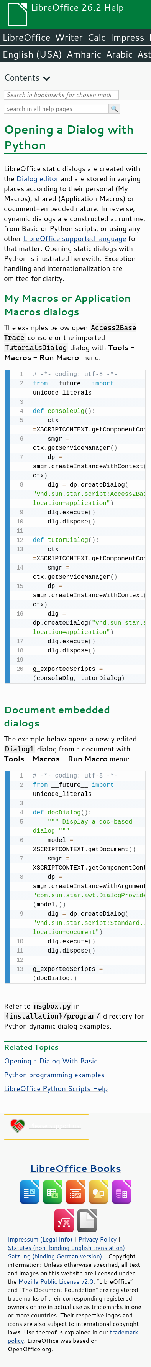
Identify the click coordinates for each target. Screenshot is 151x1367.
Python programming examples (54, 1073)
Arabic (119, 54)
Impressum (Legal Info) (40, 1237)
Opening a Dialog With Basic (50, 1059)
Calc (96, 37)
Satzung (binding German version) (55, 1254)
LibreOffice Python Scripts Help (56, 1087)
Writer (68, 37)
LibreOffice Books (75, 1166)
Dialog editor (37, 178)
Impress (127, 37)
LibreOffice (26, 37)
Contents (21, 77)
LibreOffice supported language (74, 238)
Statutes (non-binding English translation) (66, 1246)
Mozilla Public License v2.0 (56, 1280)
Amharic (84, 54)
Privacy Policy (97, 1237)
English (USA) (32, 54)
